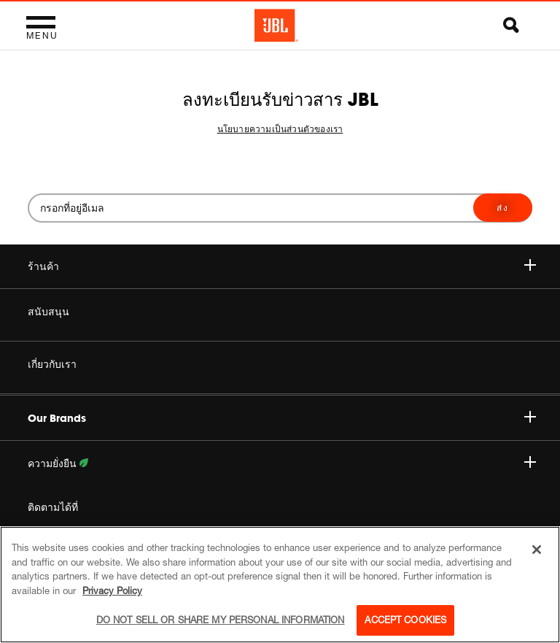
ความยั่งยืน (282, 463)
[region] (280, 584)
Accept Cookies (405, 619)
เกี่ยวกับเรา (52, 364)
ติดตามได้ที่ (53, 507)
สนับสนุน (48, 311)
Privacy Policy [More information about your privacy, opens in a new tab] (112, 590)
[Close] (537, 550)
